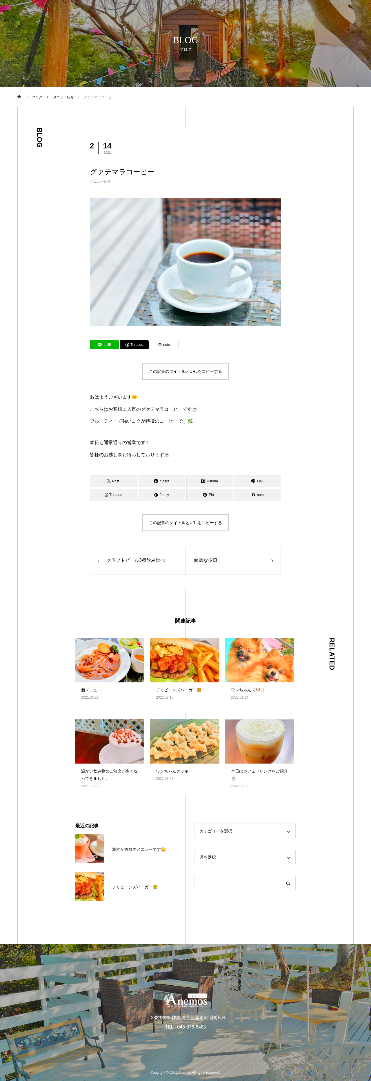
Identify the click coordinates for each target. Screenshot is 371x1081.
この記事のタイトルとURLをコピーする (185, 371)
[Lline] (104, 344)
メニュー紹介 (100, 181)
